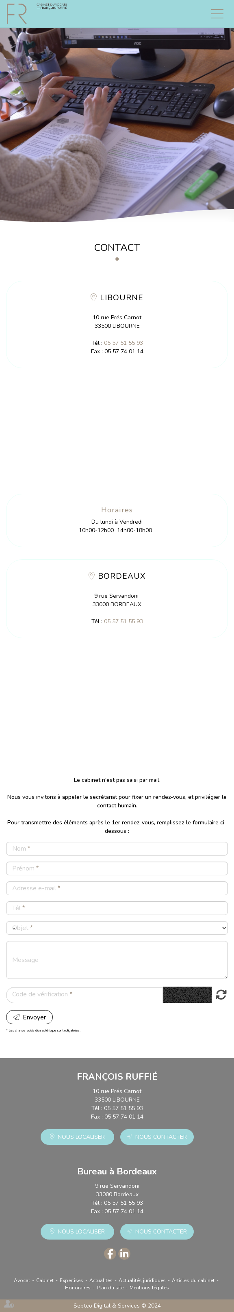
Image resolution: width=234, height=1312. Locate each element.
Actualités (101, 1280)
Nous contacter (161, 1137)
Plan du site (110, 1287)
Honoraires (78, 1287)
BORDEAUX (121, 576)
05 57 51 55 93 (123, 343)
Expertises (71, 1280)
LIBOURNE (121, 298)
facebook (110, 1254)
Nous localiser (81, 1137)
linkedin (124, 1254)
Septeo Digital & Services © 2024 (117, 1306)
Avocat (22, 1280)
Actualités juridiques (142, 1280)
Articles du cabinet (193, 1280)
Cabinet (45, 1280)
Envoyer (34, 1017)
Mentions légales (149, 1287)
